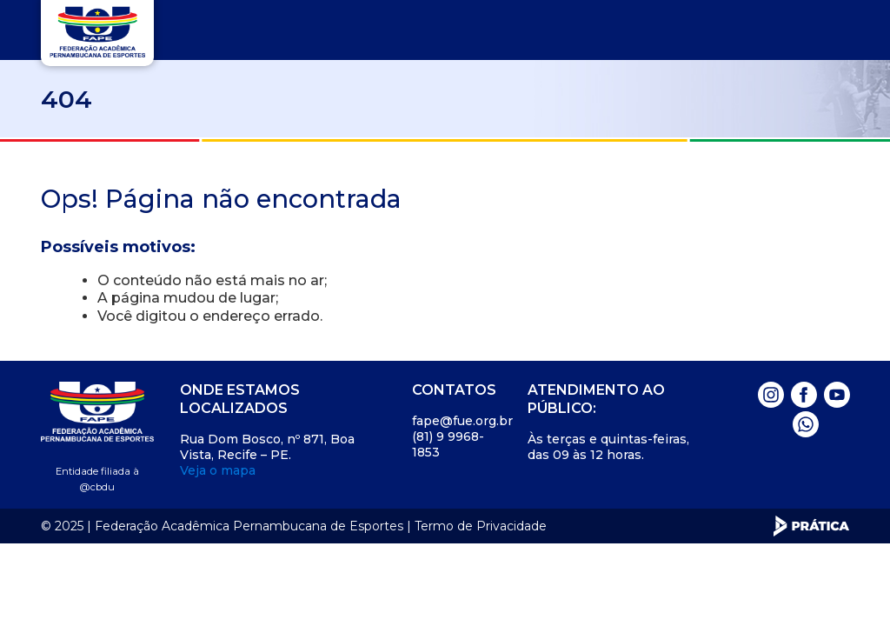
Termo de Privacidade (481, 526)
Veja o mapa (218, 470)
